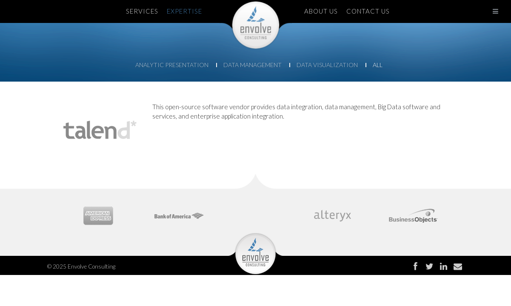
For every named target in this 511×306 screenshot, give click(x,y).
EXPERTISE (184, 11)
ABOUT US (321, 11)
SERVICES (142, 11)
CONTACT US (368, 11)
